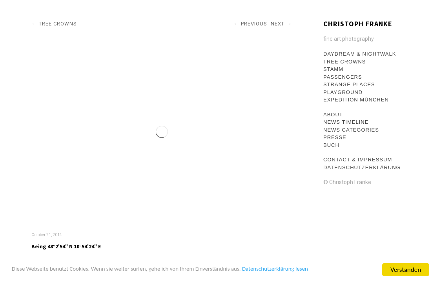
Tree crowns (344, 62)
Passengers (342, 77)
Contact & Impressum (357, 160)
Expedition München (356, 100)
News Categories (351, 130)
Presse (334, 137)
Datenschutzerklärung (362, 167)
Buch (331, 145)
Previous (254, 24)
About (333, 115)
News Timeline (345, 122)
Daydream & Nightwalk (359, 54)
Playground (343, 92)
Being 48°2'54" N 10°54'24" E (66, 246)
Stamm (333, 69)
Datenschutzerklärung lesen (311, 270)
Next (277, 24)
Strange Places (349, 84)
